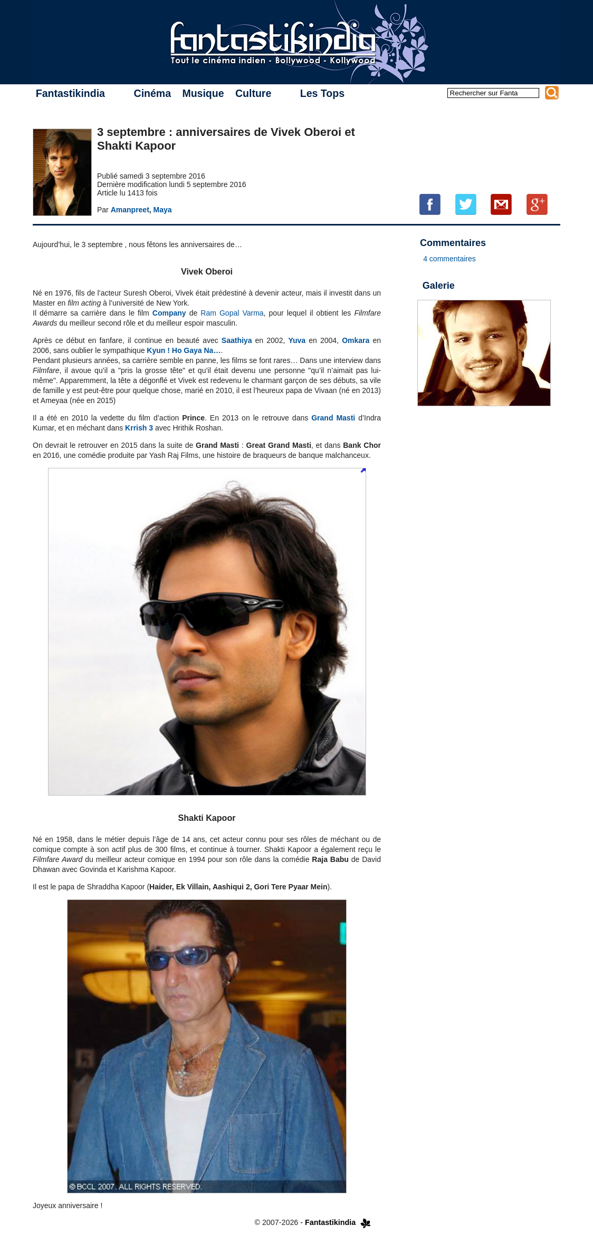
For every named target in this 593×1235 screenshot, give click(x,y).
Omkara (355, 340)
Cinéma (152, 93)
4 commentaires (449, 258)
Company (169, 313)
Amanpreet (130, 209)
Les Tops (322, 93)
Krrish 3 (139, 428)
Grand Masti (333, 418)
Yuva (296, 340)
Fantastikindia (70, 93)
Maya (163, 209)
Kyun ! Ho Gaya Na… (184, 350)
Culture (253, 93)
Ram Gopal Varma (231, 313)
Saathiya (237, 340)
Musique (203, 93)
